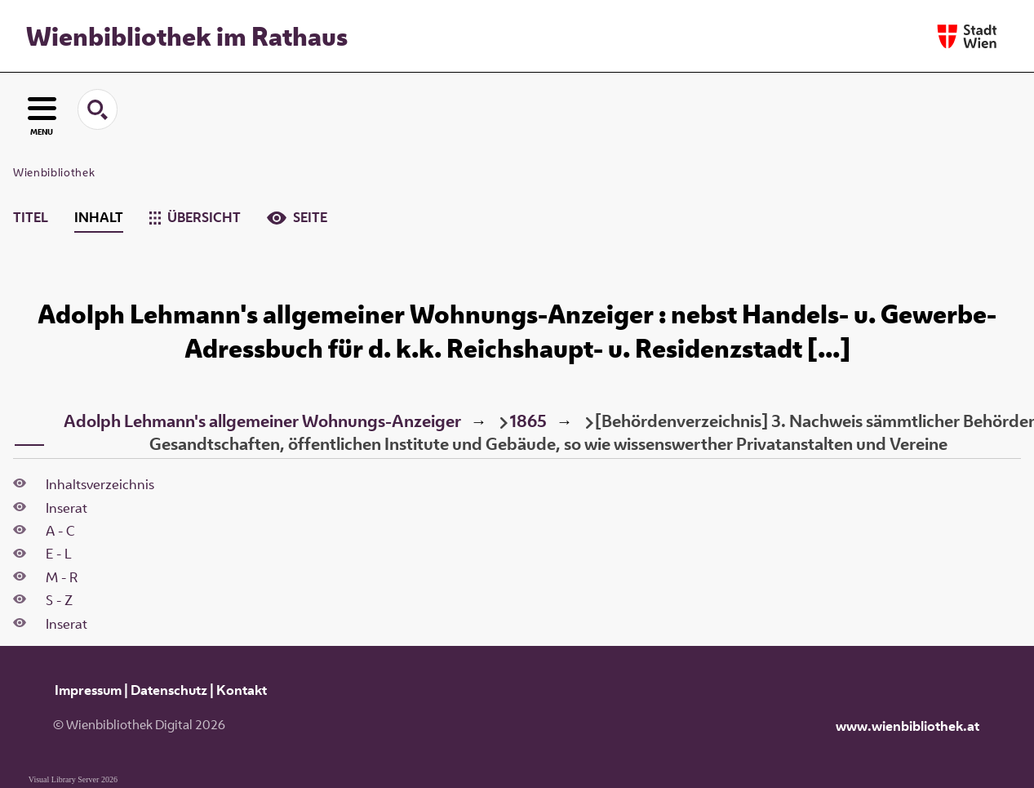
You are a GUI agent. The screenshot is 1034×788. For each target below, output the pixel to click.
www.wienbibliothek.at (907, 726)
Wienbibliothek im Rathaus (187, 36)
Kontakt (241, 690)
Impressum (88, 690)
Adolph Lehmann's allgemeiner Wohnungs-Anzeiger (262, 420)
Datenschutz (169, 690)
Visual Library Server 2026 (73, 779)
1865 (528, 420)
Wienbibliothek (54, 172)
